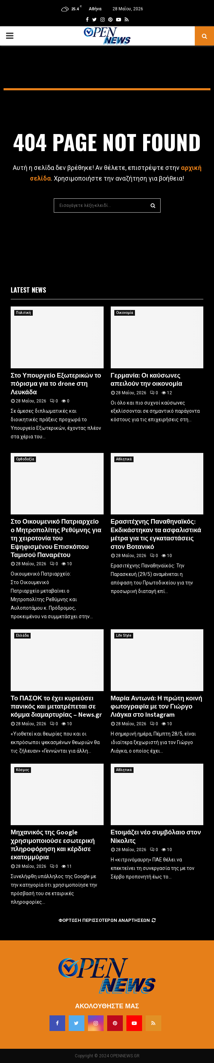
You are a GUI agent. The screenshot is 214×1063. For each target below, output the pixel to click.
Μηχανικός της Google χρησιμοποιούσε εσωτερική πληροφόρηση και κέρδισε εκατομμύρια (53, 845)
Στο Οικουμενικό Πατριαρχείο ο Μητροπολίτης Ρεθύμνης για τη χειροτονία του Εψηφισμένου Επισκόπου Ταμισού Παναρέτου (56, 539)
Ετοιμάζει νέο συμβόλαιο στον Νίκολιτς (156, 836)
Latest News (28, 289)
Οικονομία (124, 313)
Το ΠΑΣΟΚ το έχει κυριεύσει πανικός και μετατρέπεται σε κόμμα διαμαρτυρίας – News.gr (56, 707)
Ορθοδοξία (25, 459)
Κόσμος (22, 770)
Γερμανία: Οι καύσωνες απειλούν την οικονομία (146, 379)
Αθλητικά (124, 459)
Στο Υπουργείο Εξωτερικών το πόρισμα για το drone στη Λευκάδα (56, 384)
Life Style (123, 635)
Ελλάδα (22, 635)
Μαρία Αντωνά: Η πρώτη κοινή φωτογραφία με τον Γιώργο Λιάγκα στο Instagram (157, 707)
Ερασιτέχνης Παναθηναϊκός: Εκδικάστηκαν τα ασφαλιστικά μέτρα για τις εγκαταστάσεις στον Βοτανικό (156, 534)
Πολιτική (23, 313)
